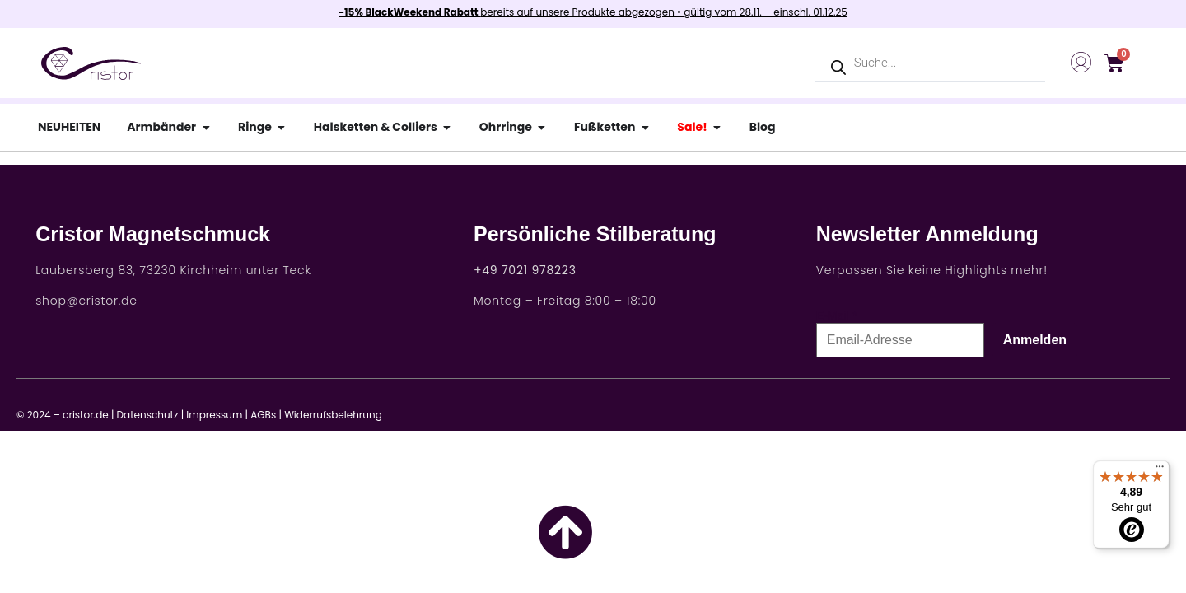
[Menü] (1160, 470)
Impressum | (217, 415)
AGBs (263, 415)
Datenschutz (148, 415)
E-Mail (832, 315)
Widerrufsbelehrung (333, 415)
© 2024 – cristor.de (62, 415)
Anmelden (1035, 340)
